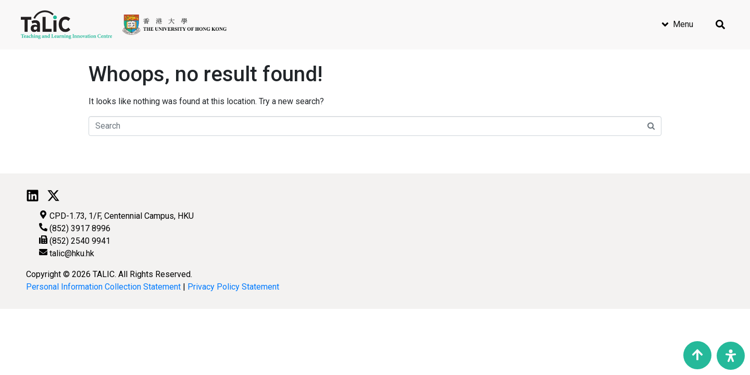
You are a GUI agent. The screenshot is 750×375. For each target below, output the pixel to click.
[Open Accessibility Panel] (731, 356)
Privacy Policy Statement (233, 287)
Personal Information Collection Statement (103, 287)
